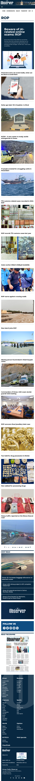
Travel (3, 709)
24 (15, 547)
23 (13, 547)
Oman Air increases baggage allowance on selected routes (17, 578)
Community (5, 695)
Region (4, 726)
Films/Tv (4, 713)
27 (21, 547)
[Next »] (30, 547)
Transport (24, 11)
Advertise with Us (21, 762)
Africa (3, 732)
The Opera (4, 718)
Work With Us (6, 760)
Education (4, 687)
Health (18, 11)
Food (3, 707)
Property (19, 690)
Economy (19, 681)
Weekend (4, 720)
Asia (3, 730)
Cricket (18, 705)
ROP (3, 685)
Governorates (11, 11)
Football (19, 702)
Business (19, 727)
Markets (19, 682)
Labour (4, 693)
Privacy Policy (20, 760)
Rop (29, 11)
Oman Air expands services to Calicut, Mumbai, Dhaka (15, 591)
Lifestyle (4, 702)
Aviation (19, 687)
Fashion (4, 710)
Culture (4, 705)
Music (3, 716)
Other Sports (20, 713)
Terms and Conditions (8, 762)
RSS (18, 765)
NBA (18, 712)
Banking (19, 684)
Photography (5, 712)
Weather (4, 696)
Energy (18, 685)
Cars (18, 688)
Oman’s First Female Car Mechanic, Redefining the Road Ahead (14, 597)
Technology (5, 741)
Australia (4, 734)
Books (3, 715)
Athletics (19, 709)
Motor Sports (20, 707)
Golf (18, 710)
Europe (4, 729)
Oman (18, 726)
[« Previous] (5, 547)
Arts (3, 704)
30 (28, 547)
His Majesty (5, 688)
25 (17, 547)
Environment (5, 690)
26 (19, 547)
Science (4, 740)
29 (26, 547)
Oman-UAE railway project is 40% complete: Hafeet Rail (17, 584)
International (20, 729)
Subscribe (5, 765)
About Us (5, 755)
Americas (4, 727)
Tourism (4, 691)
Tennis (18, 704)
